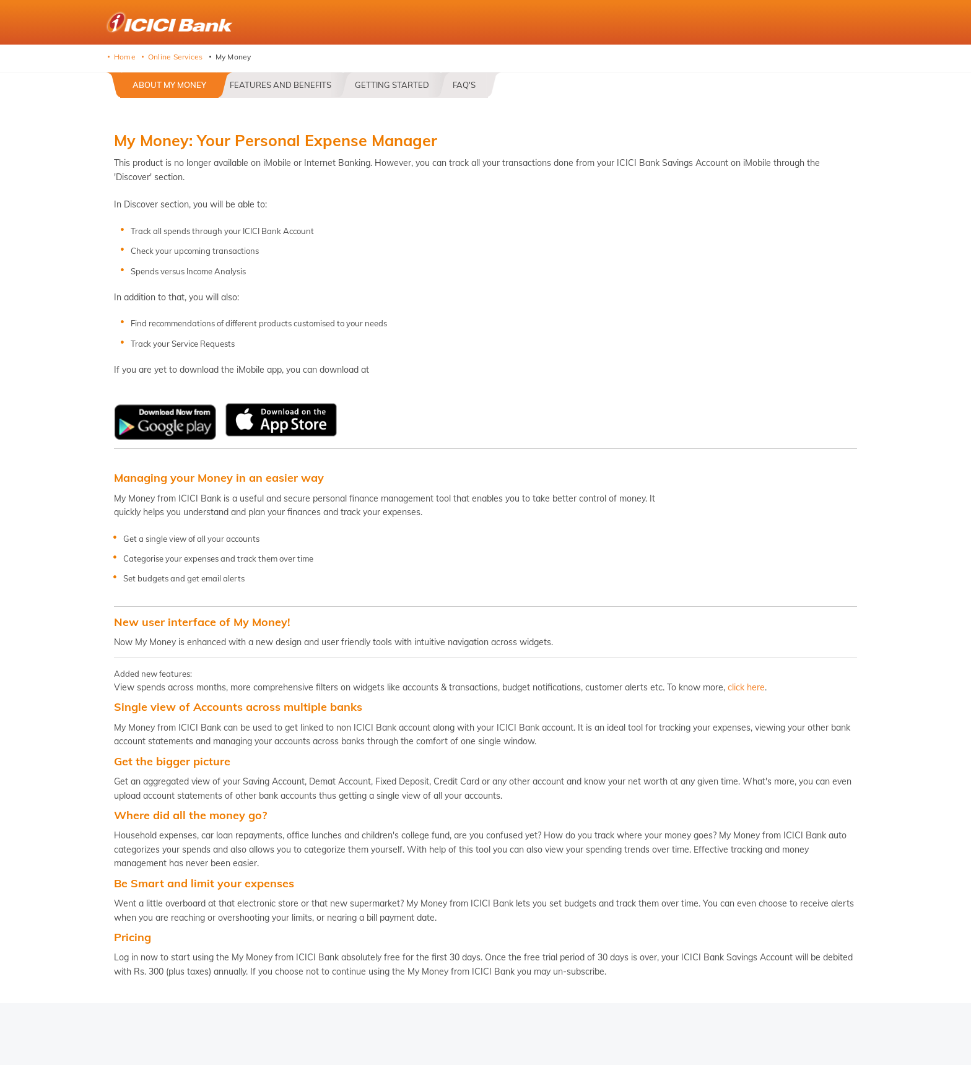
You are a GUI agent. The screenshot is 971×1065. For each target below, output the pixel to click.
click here (746, 687)
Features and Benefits (280, 85)
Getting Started (392, 85)
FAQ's (464, 85)
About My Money (169, 85)
